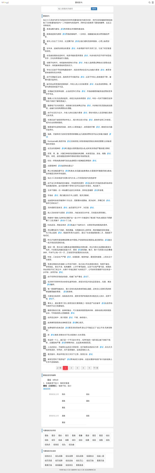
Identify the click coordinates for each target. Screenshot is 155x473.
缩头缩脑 (58, 456)
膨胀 (63, 401)
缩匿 (67, 440)
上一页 (59, 368)
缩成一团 (100, 456)
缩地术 (47, 444)
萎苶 (67, 435)
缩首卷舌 (69, 465)
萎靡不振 (100, 460)
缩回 (94, 440)
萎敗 (46, 435)
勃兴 (63, 394)
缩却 (80, 440)
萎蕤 (74, 435)
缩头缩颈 (79, 456)
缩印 (74, 440)
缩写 (53, 440)
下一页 (95, 368)
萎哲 (94, 435)
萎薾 (80, 435)
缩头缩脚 (69, 456)
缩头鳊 (71, 444)
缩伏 (108, 435)
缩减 (60, 440)
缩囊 (87, 440)
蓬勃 (87, 401)
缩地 (108, 440)
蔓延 (63, 407)
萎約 (60, 435)
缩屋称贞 (90, 456)
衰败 (63, 416)
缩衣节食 (90, 460)
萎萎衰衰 (79, 465)
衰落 (87, 416)
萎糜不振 (48, 465)
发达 (87, 394)
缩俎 (46, 440)
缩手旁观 (48, 460)
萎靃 (101, 435)
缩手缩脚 (58, 460)
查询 (94, 9)
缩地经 (56, 444)
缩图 (101, 440)
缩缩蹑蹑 (58, 465)
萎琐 (53, 435)
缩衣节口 (79, 460)
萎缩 (63, 422)
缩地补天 (48, 456)
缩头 (64, 444)
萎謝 (87, 435)
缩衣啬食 (69, 460)
